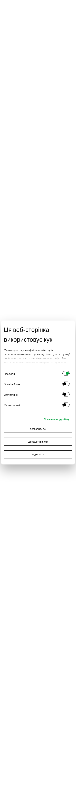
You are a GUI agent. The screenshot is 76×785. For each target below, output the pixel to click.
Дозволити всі (38, 429)
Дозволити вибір (38, 441)
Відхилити (38, 454)
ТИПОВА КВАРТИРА (39, 6)
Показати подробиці (57, 419)
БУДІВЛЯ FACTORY (39, 9)
